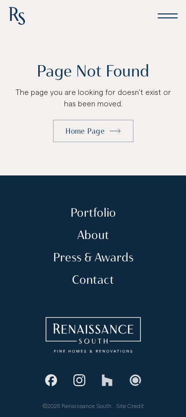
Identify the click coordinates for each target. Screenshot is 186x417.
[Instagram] (79, 380)
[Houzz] (107, 380)
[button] (167, 16)
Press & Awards (93, 257)
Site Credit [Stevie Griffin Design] (130, 406)
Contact (93, 280)
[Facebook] (51, 380)
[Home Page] (17, 16)
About (93, 235)
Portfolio (93, 213)
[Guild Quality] (135, 380)
